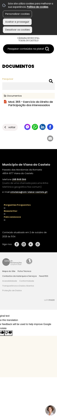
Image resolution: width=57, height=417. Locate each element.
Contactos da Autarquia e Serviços (19, 276)
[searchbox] (28, 48)
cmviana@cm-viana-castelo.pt (28, 192)
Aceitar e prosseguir (17, 22)
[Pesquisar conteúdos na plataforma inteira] (47, 48)
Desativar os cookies (17, 29)
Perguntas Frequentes (17, 204)
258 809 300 (19, 179)
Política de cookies (37, 7)
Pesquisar (7, 78)
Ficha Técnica (24, 271)
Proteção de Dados (12, 290)
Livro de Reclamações (12, 262)
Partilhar (50, 127)
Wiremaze (49, 300)
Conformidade (26, 281)
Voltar (12, 127)
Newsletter (10, 211)
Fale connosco (12, 216)
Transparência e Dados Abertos (18, 285)
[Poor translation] (8, 333)
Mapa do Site (8, 271)
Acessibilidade (29, 261)
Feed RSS (43, 276)
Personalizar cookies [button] (17, 14)
